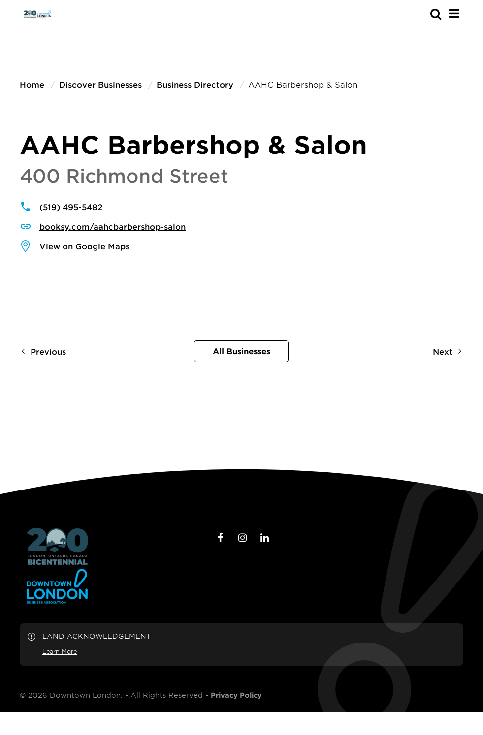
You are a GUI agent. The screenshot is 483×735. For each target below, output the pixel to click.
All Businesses (241, 351)
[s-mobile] (418, 14)
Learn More (59, 651)
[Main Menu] (454, 13)
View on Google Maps (84, 246)
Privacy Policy (236, 695)
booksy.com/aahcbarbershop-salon (112, 226)
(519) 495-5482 (70, 207)
